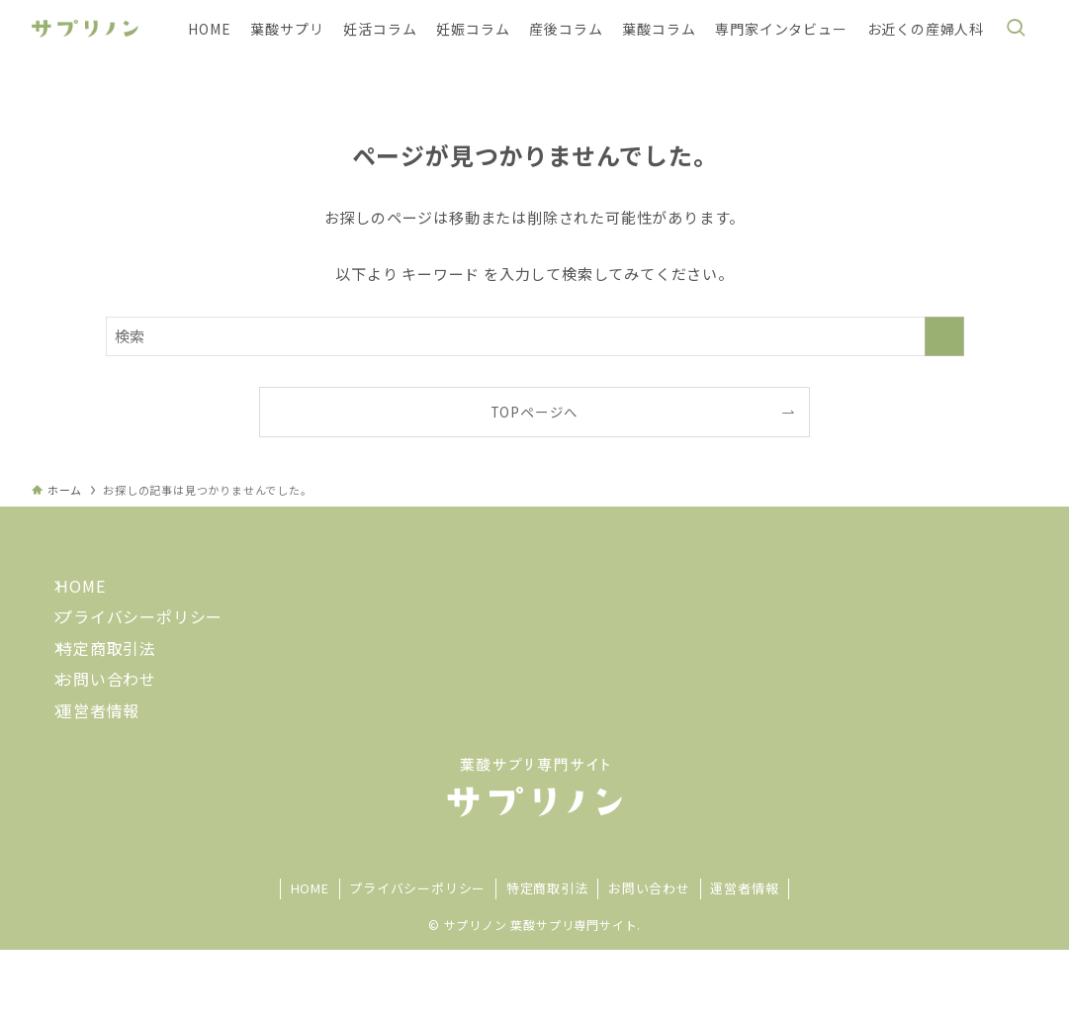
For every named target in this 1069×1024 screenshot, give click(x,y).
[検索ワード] (535, 336)
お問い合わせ (121, 730)
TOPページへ (534, 411)
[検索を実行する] (944, 336)
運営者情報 (112, 777)
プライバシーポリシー (154, 639)
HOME (95, 593)
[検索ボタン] (1015, 28)
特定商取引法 (121, 685)
